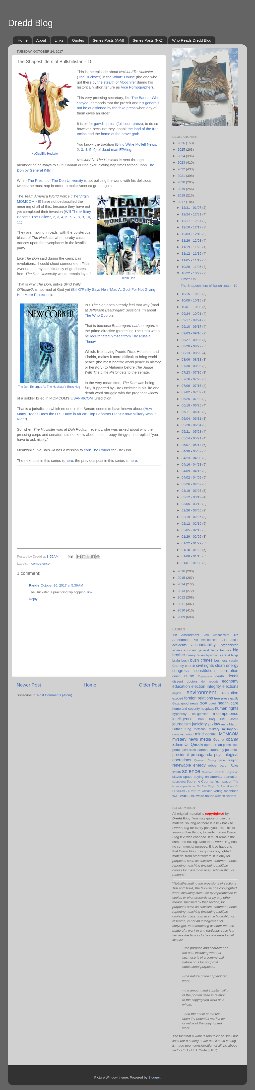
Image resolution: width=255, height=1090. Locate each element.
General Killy (40, 170)
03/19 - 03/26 (192, 491)
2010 (182, 610)
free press (221, 698)
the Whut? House (120, 77)
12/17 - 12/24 (192, 221)
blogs (234, 655)
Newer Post (29, 685)
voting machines (226, 791)
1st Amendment (185, 635)
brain (176, 660)
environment (201, 692)
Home (23, 40)
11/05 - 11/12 (192, 260)
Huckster (93, 77)
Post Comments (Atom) (54, 695)
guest (212, 703)
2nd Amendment (216, 635)
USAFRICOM (82, 398)
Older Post (150, 685)
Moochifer (128, 82)
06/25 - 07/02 (192, 399)
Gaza (176, 703)
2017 (182, 202)
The (81, 77)
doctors (192, 681)
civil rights (205, 665)
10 (88, 217)
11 (19, 222)
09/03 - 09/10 (192, 333)
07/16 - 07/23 (192, 379)
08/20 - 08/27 (192, 346)
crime (189, 676)
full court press (130, 124)
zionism (231, 796)
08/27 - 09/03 (192, 340)
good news (189, 703)
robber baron (218, 765)
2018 (182, 195)
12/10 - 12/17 (192, 227)
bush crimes (201, 660)
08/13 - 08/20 (192, 353)
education (181, 686)
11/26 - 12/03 (192, 240)
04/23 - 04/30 (192, 458)
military (214, 729)
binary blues (196, 655)
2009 (182, 617)
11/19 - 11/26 (192, 247)
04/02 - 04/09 (192, 477)
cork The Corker (97, 450)
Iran (201, 719)
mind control (206, 734)
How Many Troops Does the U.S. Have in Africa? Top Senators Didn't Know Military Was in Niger (87, 414)
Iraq (212, 719)
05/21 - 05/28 (192, 431)
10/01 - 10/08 (192, 307)
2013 (182, 591)
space (187, 777)
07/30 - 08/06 (192, 366)
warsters (187, 795)
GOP (203, 703)
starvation (231, 777)
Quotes (78, 40)
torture (195, 791)
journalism (181, 724)
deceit (233, 676)
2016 (182, 571)
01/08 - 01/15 (192, 556)
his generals (149, 103)
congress (180, 670)
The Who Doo (96, 315)
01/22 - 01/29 (192, 543)
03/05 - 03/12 (192, 504)
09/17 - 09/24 (192, 320)
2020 (182, 182)
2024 (182, 156)
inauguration (199, 714)
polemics (231, 750)
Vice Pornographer (136, 87)
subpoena (179, 781)
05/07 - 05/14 (192, 445)
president (180, 754)
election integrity (206, 686)
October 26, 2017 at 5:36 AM (62, 585)
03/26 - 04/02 (192, 484)
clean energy (226, 665)
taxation (226, 781)
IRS (222, 719)
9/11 (224, 640)
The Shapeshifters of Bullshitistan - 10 (209, 286)
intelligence (182, 718)
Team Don (128, 278)
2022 (182, 169)
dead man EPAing (116, 150)
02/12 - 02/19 (192, 523)
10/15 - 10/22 (192, 294)
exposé (177, 698)
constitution (204, 670)
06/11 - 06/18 (192, 412)
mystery (179, 739)
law (217, 724)
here (69, 461)
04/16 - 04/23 (192, 464)
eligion (176, 693)
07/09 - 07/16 (192, 386)
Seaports (219, 772)
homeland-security (186, 708)
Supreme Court (198, 781)
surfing (214, 781)
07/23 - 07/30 (192, 372)
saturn (176, 772)
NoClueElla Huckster (45, 153)
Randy (34, 585)
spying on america (208, 777)
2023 (182, 162)
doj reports (209, 681)
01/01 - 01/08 (192, 563)
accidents (179, 645)
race (222, 760)
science (191, 771)
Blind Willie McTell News (136, 144)
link (89, 592)
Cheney (178, 666)
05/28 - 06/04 (192, 425)
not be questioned (91, 108)
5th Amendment (205, 640)
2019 (182, 189)
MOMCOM (228, 734)
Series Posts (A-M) (108, 40)
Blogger (154, 1077)
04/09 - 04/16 (192, 471)
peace (177, 750)
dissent (177, 681)
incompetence (39, 563)
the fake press (123, 108)
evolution (230, 693)
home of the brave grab (120, 134)
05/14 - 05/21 (192, 438)
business (220, 660)
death (219, 676)
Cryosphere (205, 676)
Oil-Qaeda (194, 744)
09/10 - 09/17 (192, 326)
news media (200, 739)
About (41, 40)
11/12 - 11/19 (192, 253)
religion (233, 760)
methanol (200, 729)
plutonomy (216, 750)
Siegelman (232, 772)
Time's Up (188, 279)
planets (202, 750)
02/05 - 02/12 (192, 530)
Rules (234, 765)
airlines (177, 650)
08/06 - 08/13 (192, 359)
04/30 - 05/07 (192, 451)
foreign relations (198, 698)
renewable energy (189, 765)
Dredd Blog (30, 23)
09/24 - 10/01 (192, 313)
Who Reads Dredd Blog (191, 40)
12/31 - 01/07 (192, 207)
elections (230, 686)
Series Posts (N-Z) (148, 40)
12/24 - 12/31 (192, 214)
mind (189, 734)
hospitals (207, 708)
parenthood (230, 745)
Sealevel (207, 772)
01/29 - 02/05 (192, 536)
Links (59, 40)
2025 (182, 149)
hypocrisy (179, 714)
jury (210, 724)
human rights (226, 708)
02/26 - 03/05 (192, 510)
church (190, 666)
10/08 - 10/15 (192, 300)
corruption (229, 670)
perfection (189, 750)
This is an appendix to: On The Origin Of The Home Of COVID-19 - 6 (205, 786)
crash (176, 676)
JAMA (234, 719)
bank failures (221, 650)
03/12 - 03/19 (192, 497)
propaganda (201, 754)
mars (224, 724)
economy (230, 681)
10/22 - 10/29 (192, 273)
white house (205, 796)
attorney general (196, 650)
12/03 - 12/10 (192, 234)
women (220, 796)
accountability (203, 644)
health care (228, 703)
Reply (33, 599)
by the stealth (104, 82)
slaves (177, 777)
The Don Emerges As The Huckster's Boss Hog (49, 387)
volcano (207, 791)
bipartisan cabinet (218, 655)
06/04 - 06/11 (192, 418)
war (175, 795)
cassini (233, 660)
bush (185, 660)
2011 (182, 604)
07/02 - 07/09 (192, 392)
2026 (182, 143)
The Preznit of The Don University (55, 181)
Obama (218, 739)
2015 (182, 578)
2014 (182, 584)
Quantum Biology (205, 760)
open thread (213, 745)
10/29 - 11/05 (192, 267)
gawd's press (104, 124)
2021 (182, 176)
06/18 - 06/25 (192, 405)
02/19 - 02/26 (192, 517)
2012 (182, 597)
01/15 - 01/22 (192, 550)
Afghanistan (229, 645)
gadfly (234, 698)
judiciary (199, 724)
